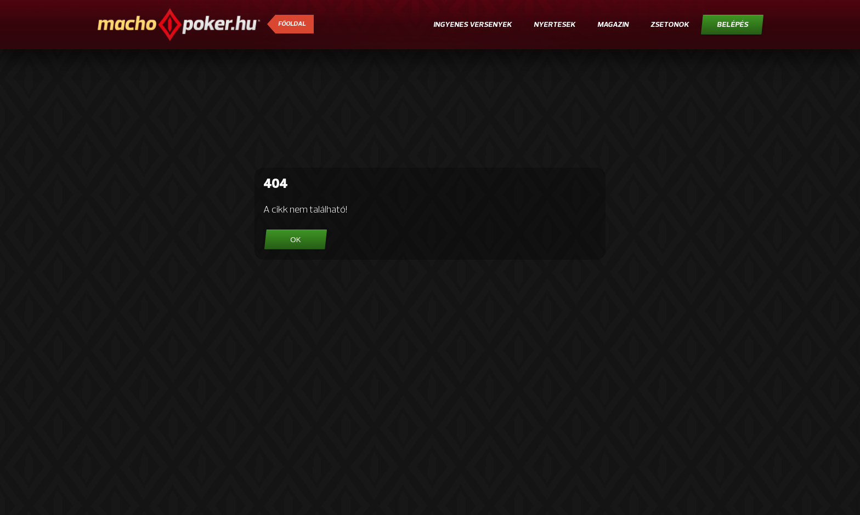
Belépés (732, 25)
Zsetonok (669, 25)
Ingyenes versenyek (472, 25)
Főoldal (291, 24)
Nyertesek (554, 25)
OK (295, 240)
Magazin (613, 25)
